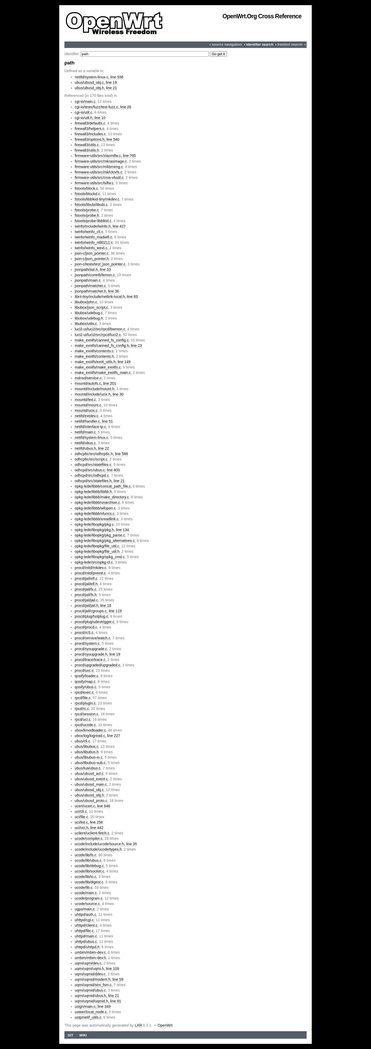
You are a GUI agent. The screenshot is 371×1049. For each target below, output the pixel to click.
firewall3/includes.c (90, 134)
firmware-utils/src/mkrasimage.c (101, 161)
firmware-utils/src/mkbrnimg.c (99, 167)
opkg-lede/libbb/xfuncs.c (94, 513)
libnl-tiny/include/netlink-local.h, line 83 (106, 297)
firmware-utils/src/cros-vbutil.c (99, 177)
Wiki (83, 1035)
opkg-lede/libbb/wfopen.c (95, 508)
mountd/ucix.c (86, 410)
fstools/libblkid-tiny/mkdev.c (97, 199)
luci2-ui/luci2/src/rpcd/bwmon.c (100, 329)
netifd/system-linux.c (91, 437)
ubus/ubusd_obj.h (89, 795)
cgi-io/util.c (83, 112)
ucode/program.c (89, 898)
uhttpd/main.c (86, 936)
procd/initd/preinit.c (90, 573)
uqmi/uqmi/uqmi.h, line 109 (97, 969)
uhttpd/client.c (86, 925)
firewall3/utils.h (87, 150)
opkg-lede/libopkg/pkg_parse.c (100, 535)
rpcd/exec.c (84, 692)
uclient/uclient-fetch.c (92, 833)
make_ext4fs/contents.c (94, 351)
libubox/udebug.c (89, 313)
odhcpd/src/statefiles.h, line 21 (100, 481)
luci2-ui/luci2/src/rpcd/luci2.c (98, 335)
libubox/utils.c (86, 324)
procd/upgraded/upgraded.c (97, 665)
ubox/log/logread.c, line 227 (97, 736)
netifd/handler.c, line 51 (94, 421)
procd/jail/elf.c (86, 578)
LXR (138, 1025)
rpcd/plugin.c (85, 703)
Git (70, 1035)
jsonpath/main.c (88, 280)
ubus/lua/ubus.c (88, 768)
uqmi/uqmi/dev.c (88, 963)
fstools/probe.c (87, 210)
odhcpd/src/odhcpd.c (92, 475)
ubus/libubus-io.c (89, 757)
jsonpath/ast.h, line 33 (93, 269)
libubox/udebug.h (89, 318)
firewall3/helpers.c (89, 129)
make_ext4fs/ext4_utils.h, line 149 (103, 362)
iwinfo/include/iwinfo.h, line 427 (100, 226)
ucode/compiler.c (89, 838)
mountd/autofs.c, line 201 (95, 383)
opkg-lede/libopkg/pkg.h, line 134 (102, 530)
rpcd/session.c (86, 714)
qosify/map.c (85, 681)
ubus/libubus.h (87, 752)
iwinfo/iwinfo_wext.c (91, 248)
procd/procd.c (86, 627)
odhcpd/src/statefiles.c (93, 465)
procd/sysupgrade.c (91, 649)
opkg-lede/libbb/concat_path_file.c (103, 486)
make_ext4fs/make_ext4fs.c (98, 367)
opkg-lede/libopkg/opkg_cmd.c (100, 557)
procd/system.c (87, 643)
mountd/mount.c (88, 405)
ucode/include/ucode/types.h (98, 849)
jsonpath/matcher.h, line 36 (97, 291)
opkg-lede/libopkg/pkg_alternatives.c (105, 541)
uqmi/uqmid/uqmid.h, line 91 (98, 1001)
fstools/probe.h (87, 215)
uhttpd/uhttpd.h (87, 947)
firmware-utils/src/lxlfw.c (94, 183)
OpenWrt (165, 1025)
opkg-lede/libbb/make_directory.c (102, 497)
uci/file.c (81, 817)
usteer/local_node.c (91, 1012)
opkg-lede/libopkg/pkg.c (94, 524)
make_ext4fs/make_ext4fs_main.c (103, 373)
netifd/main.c (85, 432)
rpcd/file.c (83, 698)
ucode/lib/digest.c (89, 882)
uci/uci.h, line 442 (89, 828)
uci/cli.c (81, 811)
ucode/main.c (86, 893)
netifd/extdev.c (86, 416)
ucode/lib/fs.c (85, 855)
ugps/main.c (85, 909)
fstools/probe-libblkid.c (93, 221)
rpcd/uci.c (83, 719)
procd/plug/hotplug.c (91, 616)
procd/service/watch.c (92, 638)
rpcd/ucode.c (85, 725)
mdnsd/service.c (88, 378)
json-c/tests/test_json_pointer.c (100, 264)
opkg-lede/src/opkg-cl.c (94, 562)
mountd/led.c (85, 400)
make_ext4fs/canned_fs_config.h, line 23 (108, 345)
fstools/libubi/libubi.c (91, 205)
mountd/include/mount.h (94, 389)
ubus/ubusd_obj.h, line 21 (96, 88)
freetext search (289, 44)
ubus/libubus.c (86, 746)
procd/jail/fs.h (86, 595)
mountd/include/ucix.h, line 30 (99, 394)
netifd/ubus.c (85, 443)
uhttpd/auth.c (85, 914)
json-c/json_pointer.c (91, 253)
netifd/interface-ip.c (90, 427)
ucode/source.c (87, 904)
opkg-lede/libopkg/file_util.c (97, 546)
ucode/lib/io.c (85, 877)
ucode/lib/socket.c (89, 871)
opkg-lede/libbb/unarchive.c (97, 502)
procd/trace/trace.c (90, 660)
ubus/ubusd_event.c (91, 779)
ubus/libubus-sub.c (90, 763)
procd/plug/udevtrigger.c (94, 622)
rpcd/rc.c (82, 709)
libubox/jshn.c (86, 302)
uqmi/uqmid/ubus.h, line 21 (97, 996)
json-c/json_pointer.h (92, 259)
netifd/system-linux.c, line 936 (99, 77)
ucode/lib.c (83, 887)
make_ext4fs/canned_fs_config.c (102, 340)
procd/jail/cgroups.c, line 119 (98, 611)
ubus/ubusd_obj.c (89, 790)
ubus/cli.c (82, 741)
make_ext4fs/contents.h (94, 356)
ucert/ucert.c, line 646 (92, 806)
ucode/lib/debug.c (89, 866)
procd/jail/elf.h (86, 584)
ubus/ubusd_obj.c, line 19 (96, 82)
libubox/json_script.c (91, 307)
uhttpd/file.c (84, 931)
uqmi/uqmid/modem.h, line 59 (99, 979)
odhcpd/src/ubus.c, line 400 (97, 470)
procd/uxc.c (84, 670)
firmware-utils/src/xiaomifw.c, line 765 (105, 156)
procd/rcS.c (84, 633)
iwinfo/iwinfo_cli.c (89, 232)
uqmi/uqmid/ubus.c (90, 990)
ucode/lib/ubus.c (88, 860)
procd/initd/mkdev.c (90, 568)
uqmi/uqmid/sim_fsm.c (93, 985)
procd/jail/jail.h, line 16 (93, 605)
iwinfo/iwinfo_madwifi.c (93, 237)
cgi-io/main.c (85, 101)
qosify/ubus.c (85, 687)
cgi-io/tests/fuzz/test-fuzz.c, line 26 (103, 107)
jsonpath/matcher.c (90, 286)
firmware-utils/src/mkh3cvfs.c (98, 172)
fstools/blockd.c (87, 194)
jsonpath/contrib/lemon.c (95, 275)
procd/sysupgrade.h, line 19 (97, 654)
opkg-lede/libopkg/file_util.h (97, 551)
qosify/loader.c (86, 676)
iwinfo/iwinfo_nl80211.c (94, 242)
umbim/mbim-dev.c (90, 952)
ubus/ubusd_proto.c (91, 801)
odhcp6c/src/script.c (91, 459)
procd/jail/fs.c (85, 589)
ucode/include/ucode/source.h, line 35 (106, 844)
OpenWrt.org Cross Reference (261, 16)
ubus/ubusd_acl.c (89, 773)
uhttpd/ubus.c (86, 941)
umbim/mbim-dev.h (90, 958)
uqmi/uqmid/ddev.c (90, 974)
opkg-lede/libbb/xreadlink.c (97, 519)
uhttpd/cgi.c (84, 920)
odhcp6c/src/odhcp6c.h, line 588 (101, 454)
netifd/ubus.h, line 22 (92, 448)
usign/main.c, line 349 (93, 1006)
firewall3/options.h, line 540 (97, 139)
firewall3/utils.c (87, 145)
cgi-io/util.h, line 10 (90, 118)
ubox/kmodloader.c (90, 730)
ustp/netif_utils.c (88, 1017)
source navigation (227, 44)
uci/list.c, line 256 (89, 822)
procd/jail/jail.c (86, 600)
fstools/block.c (86, 188)
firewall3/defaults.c (90, 123)
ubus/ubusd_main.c (91, 784)
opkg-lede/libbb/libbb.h (93, 492)
